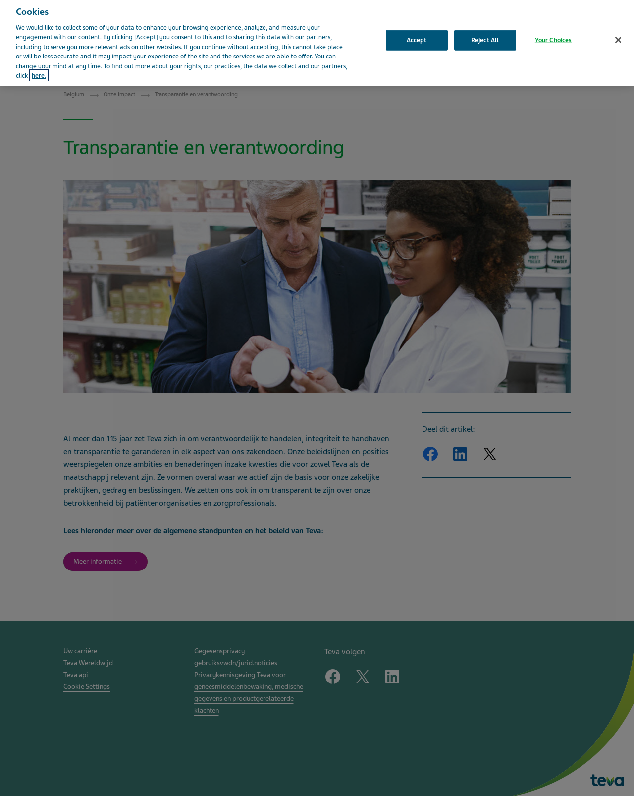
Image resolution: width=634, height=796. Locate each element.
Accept (417, 33)
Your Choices (553, 33)
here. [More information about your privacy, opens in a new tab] (39, 69)
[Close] (618, 33)
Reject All (485, 33)
